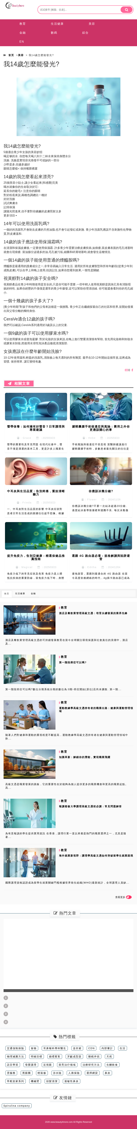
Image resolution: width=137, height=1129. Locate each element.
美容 (92, 23)
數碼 (54, 32)
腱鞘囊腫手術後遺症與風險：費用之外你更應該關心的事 (101, 428)
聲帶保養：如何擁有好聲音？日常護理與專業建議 (36, 428)
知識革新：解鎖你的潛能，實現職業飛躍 (84, 757)
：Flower (89, 499)
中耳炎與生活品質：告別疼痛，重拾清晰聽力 (36, 493)
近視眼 (47, 1064)
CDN (91, 1048)
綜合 (85, 32)
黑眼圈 (26, 1073)
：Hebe (89, 437)
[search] (126, 9)
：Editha (89, 567)
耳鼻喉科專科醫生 (54, 1048)
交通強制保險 (15, 1048)
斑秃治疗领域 (67, 1064)
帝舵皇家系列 (15, 1081)
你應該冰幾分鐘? (101, 491)
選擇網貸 (92, 1073)
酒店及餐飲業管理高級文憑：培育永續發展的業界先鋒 (93, 613)
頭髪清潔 (52, 1081)
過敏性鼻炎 (71, 1081)
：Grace (24, 437)
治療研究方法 (91, 1064)
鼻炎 (107, 1073)
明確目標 (36, 1056)
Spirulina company (16, 1105)
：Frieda (24, 502)
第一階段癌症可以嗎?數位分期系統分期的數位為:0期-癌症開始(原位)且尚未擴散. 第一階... (63, 689)
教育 (22, 23)
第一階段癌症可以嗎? (73, 662)
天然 (109, 1056)
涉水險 (57, 1073)
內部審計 (107, 1048)
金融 (22, 32)
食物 (34, 1048)
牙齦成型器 (74, 1056)
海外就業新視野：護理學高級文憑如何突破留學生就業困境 (96, 855)
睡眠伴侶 (94, 1056)
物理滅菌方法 (15, 1056)
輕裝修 (42, 1073)
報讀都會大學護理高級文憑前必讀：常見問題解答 (90, 806)
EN (21, 41)
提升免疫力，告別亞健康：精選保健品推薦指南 (36, 557)
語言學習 (12, 1064)
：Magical (24, 567)
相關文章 (19, 383)
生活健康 (57, 23)
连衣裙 (77, 1048)
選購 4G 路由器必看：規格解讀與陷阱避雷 (101, 557)
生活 (122, 1048)
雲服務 (11, 1073)
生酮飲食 (112, 1064)
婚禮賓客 (54, 1056)
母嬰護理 (31, 1064)
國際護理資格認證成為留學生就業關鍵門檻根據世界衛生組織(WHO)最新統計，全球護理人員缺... (67, 882)
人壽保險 (74, 1073)
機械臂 (35, 1081)
